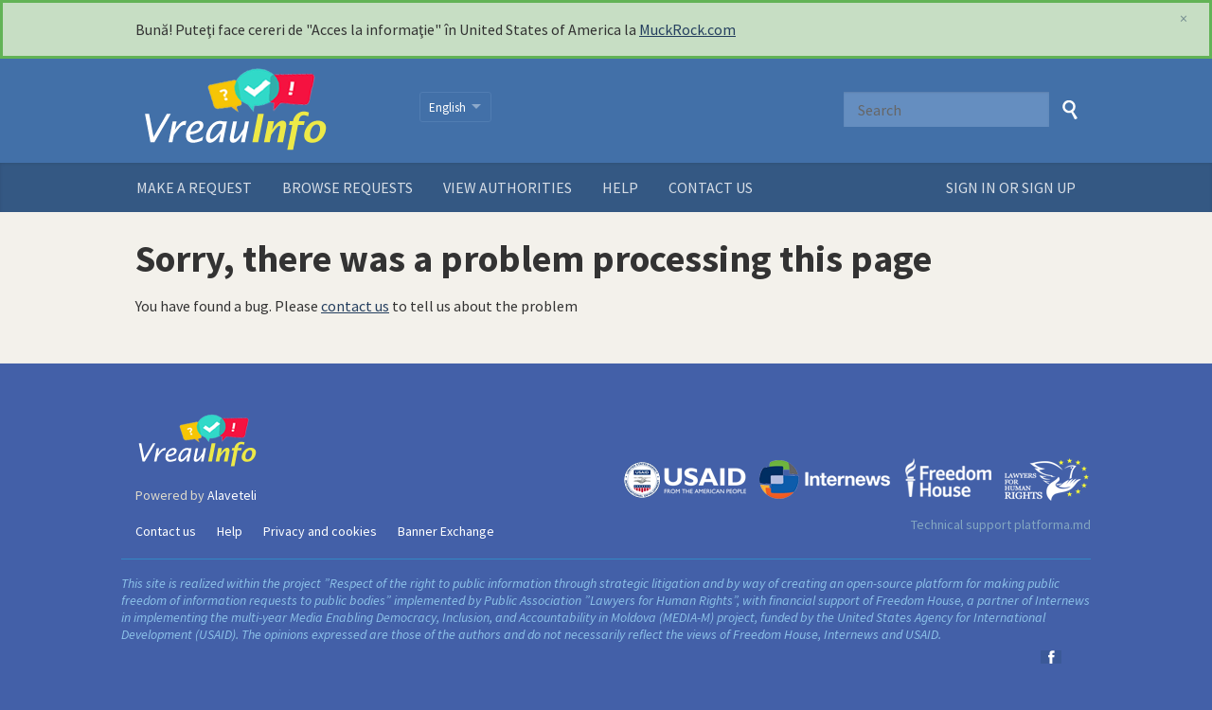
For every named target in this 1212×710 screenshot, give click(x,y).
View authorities (507, 187)
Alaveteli (232, 495)
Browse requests (347, 187)
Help (620, 187)
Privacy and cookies (320, 531)
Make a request (194, 187)
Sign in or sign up (1011, 187)
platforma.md (1052, 524)
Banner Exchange (446, 531)
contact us (355, 305)
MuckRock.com (687, 29)
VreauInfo (265, 110)
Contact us (710, 187)
